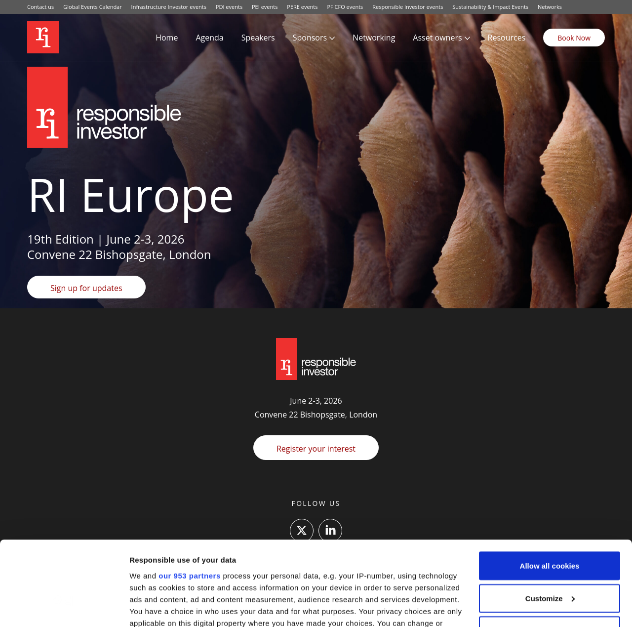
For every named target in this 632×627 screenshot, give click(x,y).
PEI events (264, 6)
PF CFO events (345, 6)
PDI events (229, 6)
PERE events (302, 6)
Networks (550, 6)
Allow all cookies (550, 488)
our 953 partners (189, 498)
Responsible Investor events (407, 6)
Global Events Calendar (92, 6)
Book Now (574, 37)
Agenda (209, 37)
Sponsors (310, 37)
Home (167, 37)
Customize (550, 521)
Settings (144, 607)
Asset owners (437, 37)
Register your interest (316, 448)
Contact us (40, 6)
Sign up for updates (86, 288)
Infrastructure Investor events (168, 6)
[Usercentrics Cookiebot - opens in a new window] (64, 607)
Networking (374, 37)
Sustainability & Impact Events (490, 6)
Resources (507, 37)
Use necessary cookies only (549, 553)
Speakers (258, 37)
